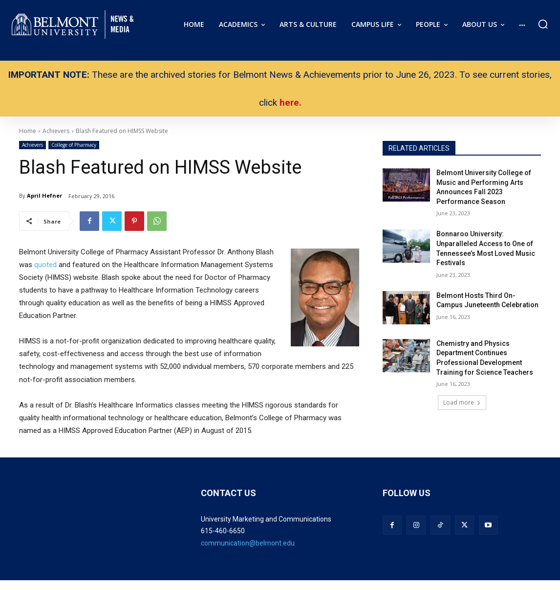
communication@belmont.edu (248, 543)
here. (291, 102)
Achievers (32, 145)
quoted (45, 264)
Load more (462, 402)
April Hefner (44, 195)
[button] (543, 24)
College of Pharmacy (73, 145)
